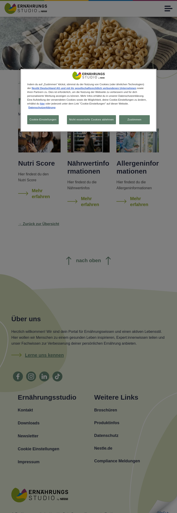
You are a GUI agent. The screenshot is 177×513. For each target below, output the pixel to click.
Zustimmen (134, 119)
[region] (88, 100)
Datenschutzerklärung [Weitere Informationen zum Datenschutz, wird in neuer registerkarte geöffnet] (41, 107)
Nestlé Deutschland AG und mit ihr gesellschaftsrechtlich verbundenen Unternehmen (84, 88)
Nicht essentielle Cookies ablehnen (91, 119)
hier (42, 103)
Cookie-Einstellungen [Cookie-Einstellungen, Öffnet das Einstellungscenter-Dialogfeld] (43, 119)
